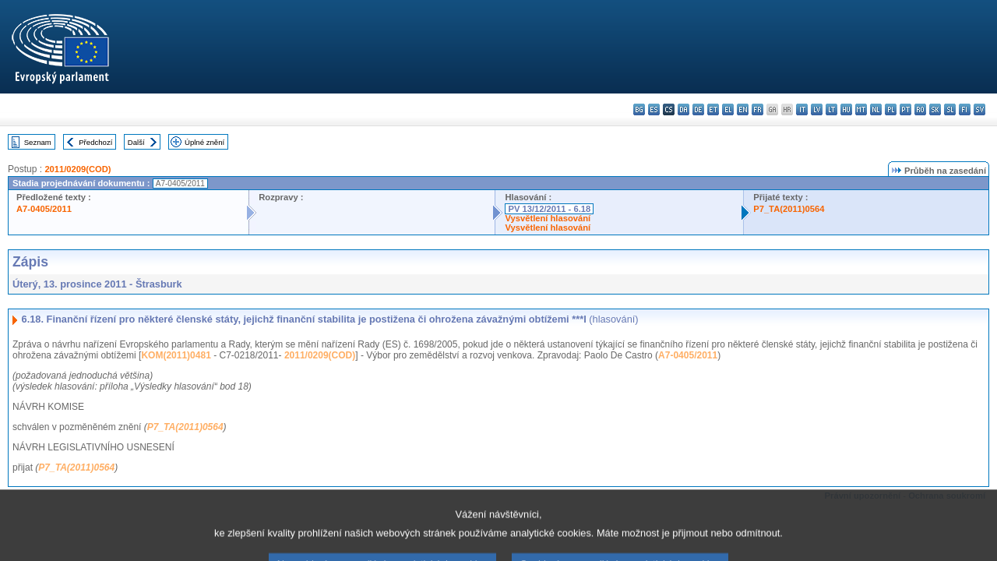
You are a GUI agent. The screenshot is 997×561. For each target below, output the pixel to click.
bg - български (639, 109)
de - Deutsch (698, 109)
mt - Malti (861, 109)
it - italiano (802, 109)
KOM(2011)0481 (175, 355)
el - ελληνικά (728, 109)
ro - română (920, 109)
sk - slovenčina (935, 109)
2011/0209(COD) (77, 169)
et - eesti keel (713, 109)
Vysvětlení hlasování (547, 218)
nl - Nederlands (876, 109)
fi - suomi (965, 109)
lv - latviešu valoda (817, 109)
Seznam (37, 142)
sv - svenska (979, 109)
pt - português (905, 109)
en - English (743, 109)
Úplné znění (204, 142)
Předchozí (95, 142)
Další (136, 142)
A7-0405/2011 (44, 208)
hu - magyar (846, 109)
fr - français (757, 109)
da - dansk (683, 109)
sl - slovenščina (950, 109)
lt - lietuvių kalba (831, 109)
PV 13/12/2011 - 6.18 (549, 208)
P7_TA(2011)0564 (788, 208)
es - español (654, 109)
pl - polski (891, 109)
